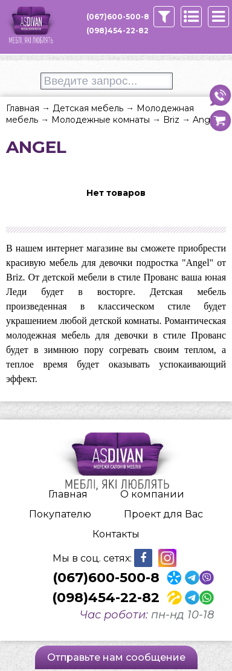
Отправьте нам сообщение (116, 657)
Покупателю (60, 514)
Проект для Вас (163, 514)
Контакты (116, 534)
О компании (152, 494)
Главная (68, 494)
